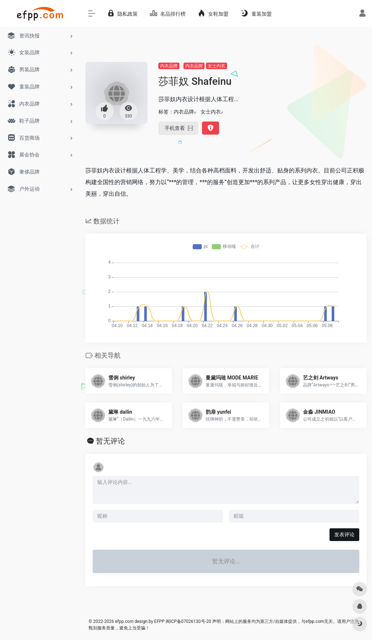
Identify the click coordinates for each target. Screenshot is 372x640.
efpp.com (124, 621)
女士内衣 (216, 65)
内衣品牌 (169, 65)
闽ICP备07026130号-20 (188, 621)
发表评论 (344, 534)
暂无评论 (110, 441)
